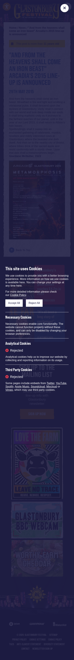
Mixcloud (51, 386)
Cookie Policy (18, 295)
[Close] (64, 8)
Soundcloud (38, 386)
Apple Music (22, 386)
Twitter (50, 383)
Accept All (14, 302)
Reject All (34, 302)
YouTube (61, 383)
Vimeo (9, 389)
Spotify (9, 386)
